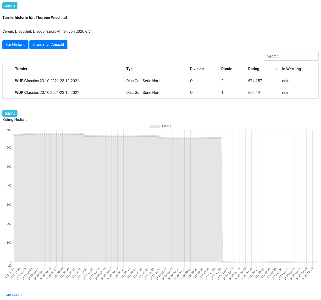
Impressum (12, 294)
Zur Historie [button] (15, 44)
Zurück (10, 5)
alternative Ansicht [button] (48, 44)
